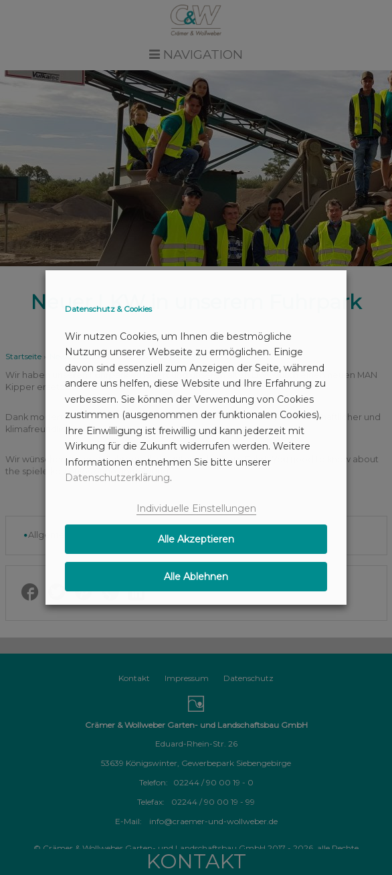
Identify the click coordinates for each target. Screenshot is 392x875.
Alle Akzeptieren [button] (196, 539)
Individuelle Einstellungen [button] (196, 508)
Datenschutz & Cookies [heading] (108, 309)
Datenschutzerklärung (117, 478)
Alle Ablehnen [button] (196, 577)
